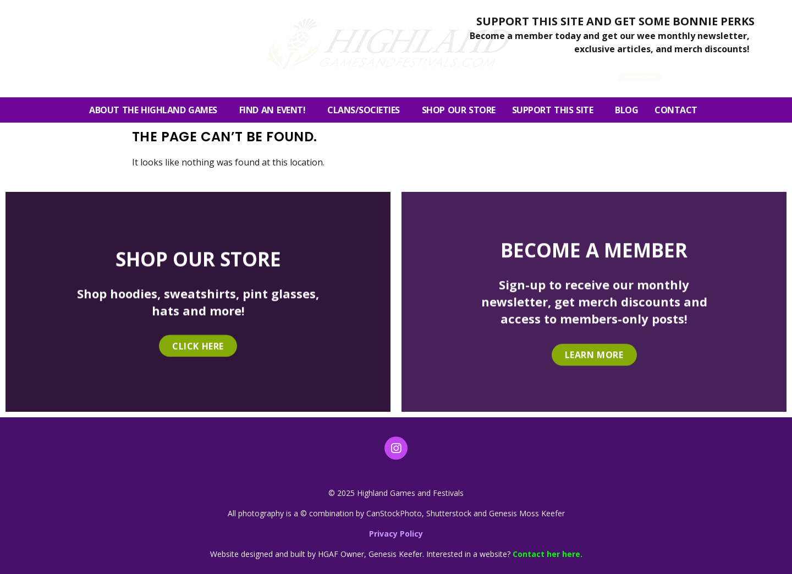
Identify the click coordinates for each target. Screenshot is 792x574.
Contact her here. (547, 554)
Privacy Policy (396, 533)
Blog (626, 110)
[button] (703, 73)
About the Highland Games (156, 110)
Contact (678, 110)
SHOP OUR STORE (459, 110)
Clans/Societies (366, 110)
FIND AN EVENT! (275, 110)
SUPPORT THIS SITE (555, 110)
